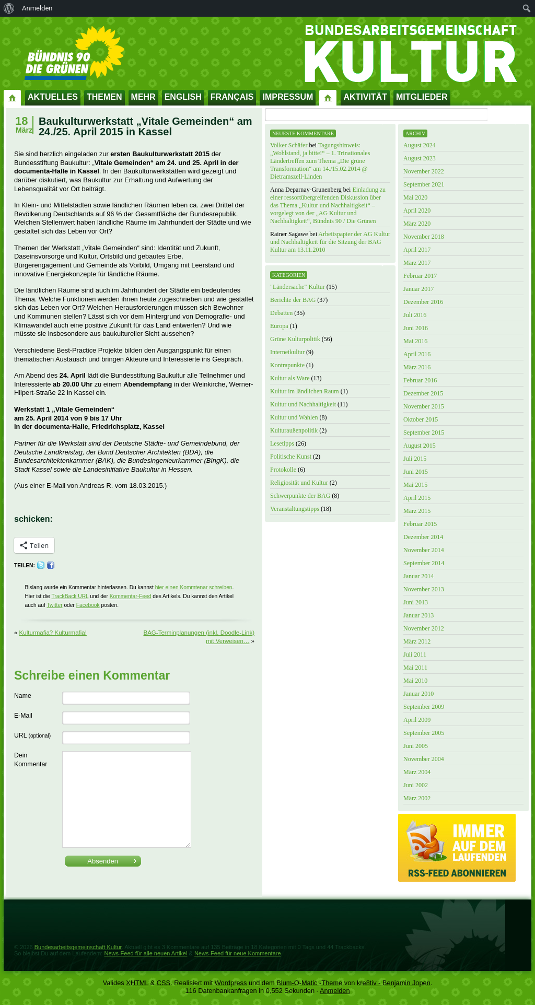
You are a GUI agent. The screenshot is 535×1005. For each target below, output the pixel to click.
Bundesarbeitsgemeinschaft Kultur (78, 947)
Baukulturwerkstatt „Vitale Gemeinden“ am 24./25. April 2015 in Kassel (145, 126)
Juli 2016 (414, 315)
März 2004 (417, 772)
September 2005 (423, 733)
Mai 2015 (415, 484)
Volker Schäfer (288, 145)
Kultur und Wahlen (294, 417)
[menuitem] (9, 8)
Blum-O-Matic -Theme (309, 983)
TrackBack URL (69, 596)
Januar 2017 (418, 289)
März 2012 (417, 641)
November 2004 (423, 759)
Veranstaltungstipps (294, 508)
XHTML (137, 983)
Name (22, 695)
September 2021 (423, 184)
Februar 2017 (420, 275)
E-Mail (23, 715)
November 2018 (423, 236)
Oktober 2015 (420, 419)
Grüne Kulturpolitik (295, 339)
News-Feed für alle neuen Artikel (145, 953)
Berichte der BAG (293, 299)
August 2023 (419, 158)
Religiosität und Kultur (299, 482)
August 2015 (419, 445)
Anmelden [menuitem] (37, 8)
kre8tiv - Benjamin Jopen (394, 983)
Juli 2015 (414, 458)
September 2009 (423, 706)
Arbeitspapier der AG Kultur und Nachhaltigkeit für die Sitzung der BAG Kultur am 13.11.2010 (330, 241)
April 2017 (417, 249)
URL (32, 735)
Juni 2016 (415, 328)
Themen (104, 96)
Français (232, 96)
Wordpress (231, 983)
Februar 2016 (420, 380)
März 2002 (417, 798)
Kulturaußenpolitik (294, 430)
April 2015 (417, 497)
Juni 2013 (415, 602)
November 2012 (423, 628)
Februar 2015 (420, 524)
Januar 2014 (418, 576)
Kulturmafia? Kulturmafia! (53, 632)
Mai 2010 (415, 680)
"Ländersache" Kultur (297, 286)
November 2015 (423, 406)
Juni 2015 (415, 471)
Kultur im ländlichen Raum (304, 391)
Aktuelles (53, 96)
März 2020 (417, 223)
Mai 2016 (415, 341)
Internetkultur (287, 352)
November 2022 (423, 171)
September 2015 (423, 432)
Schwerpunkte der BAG (300, 495)
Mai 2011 (415, 667)
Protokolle (283, 469)
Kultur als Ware (289, 378)
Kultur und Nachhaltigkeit (303, 404)
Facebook (88, 605)
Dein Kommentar (30, 760)
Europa (279, 326)
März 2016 (417, 367)
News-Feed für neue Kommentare (237, 953)
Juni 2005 (415, 746)
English (183, 96)
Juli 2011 (414, 654)
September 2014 (423, 563)
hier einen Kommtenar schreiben (193, 587)
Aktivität (365, 96)
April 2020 (417, 210)
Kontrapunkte (287, 365)
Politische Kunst (290, 456)
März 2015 (417, 511)
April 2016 (417, 354)
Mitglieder (422, 96)
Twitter (54, 605)
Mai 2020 (415, 197)
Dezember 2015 (423, 393)
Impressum (287, 96)
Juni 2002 (415, 785)
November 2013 (423, 589)
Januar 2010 (418, 693)
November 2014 (423, 550)
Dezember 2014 (423, 537)
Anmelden (335, 991)
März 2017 (417, 262)
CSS (163, 983)
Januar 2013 (418, 615)
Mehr (143, 96)
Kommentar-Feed (131, 596)
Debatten (281, 313)
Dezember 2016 (423, 302)
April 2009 (417, 719)
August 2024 (419, 145)
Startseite (12, 97)
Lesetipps (282, 443)
